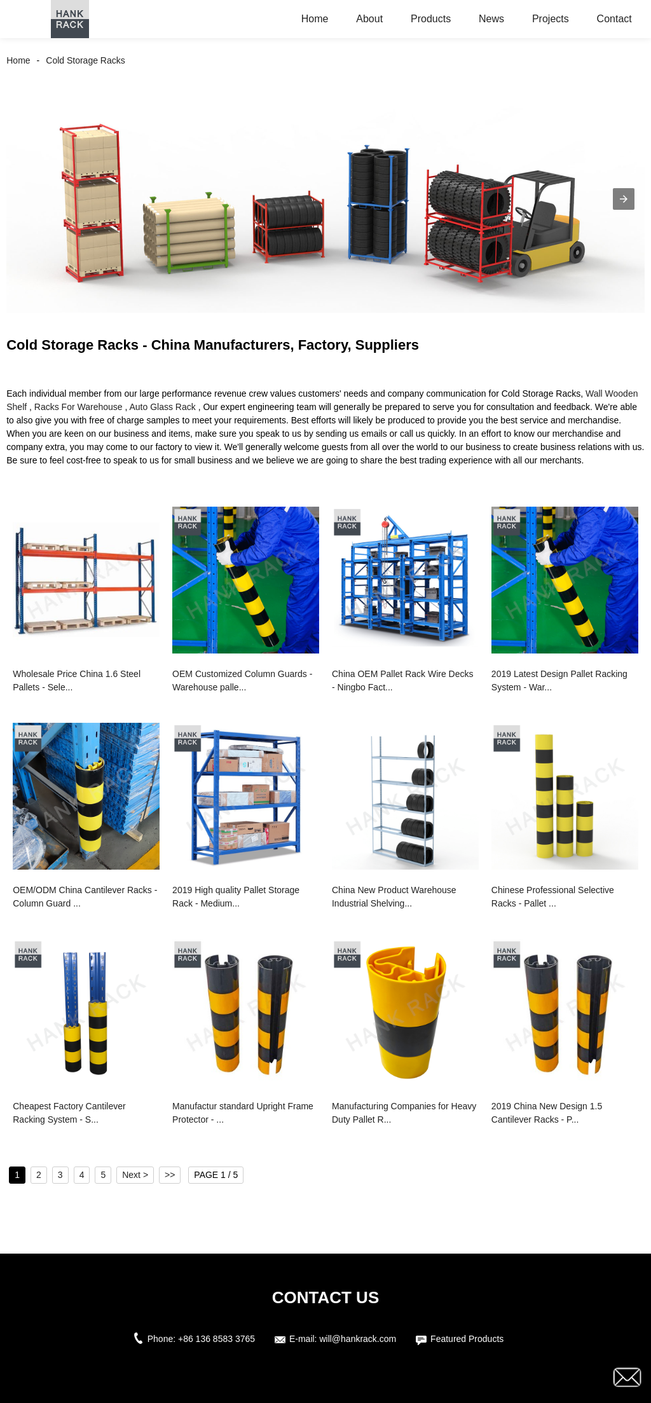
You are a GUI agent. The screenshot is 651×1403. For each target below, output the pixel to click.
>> (170, 1175)
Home (315, 18)
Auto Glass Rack (162, 407)
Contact (614, 18)
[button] (623, 199)
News (491, 18)
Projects (550, 18)
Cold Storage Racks (85, 60)
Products (431, 18)
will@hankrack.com (357, 1339)
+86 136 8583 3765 (216, 1339)
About (369, 18)
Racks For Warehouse (78, 407)
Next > (135, 1175)
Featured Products (467, 1339)
